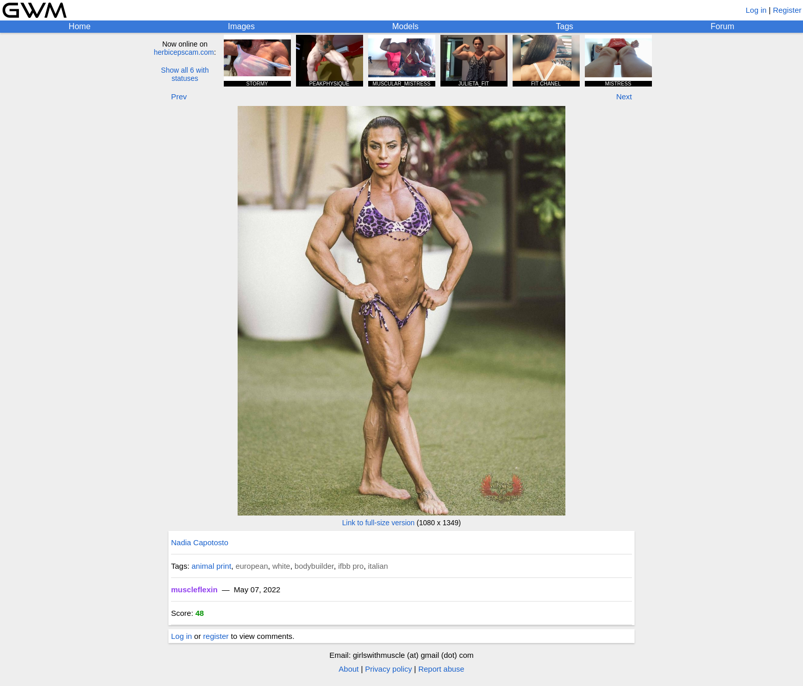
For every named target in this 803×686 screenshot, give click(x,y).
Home (80, 26)
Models (405, 26)
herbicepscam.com (184, 52)
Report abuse (441, 668)
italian (378, 566)
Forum (722, 26)
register (216, 636)
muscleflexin (194, 589)
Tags (565, 26)
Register (787, 10)
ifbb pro (351, 566)
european (252, 566)
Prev (179, 96)
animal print (211, 566)
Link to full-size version (378, 523)
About (348, 668)
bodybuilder (314, 566)
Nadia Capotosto (199, 542)
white (281, 566)
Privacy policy (388, 668)
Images (241, 26)
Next (624, 96)
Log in (756, 10)
